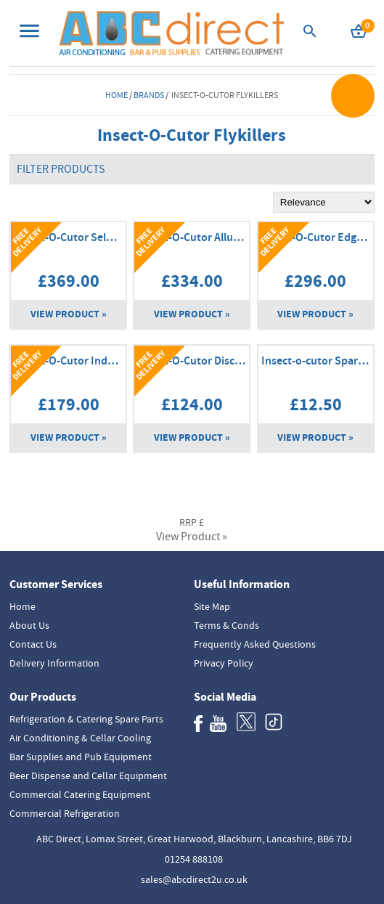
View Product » (68, 314)
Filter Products (61, 169)
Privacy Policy (223, 662)
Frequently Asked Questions (255, 644)
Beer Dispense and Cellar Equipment (88, 775)
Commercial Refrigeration (64, 813)
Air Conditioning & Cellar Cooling (80, 737)
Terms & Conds (226, 625)
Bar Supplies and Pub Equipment (80, 756)
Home (116, 95)
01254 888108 (194, 859)
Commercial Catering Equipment (79, 794)
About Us (29, 625)
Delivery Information (54, 662)
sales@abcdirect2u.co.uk (194, 879)
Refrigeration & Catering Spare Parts (86, 718)
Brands (149, 95)
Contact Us (33, 644)
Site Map (212, 606)
